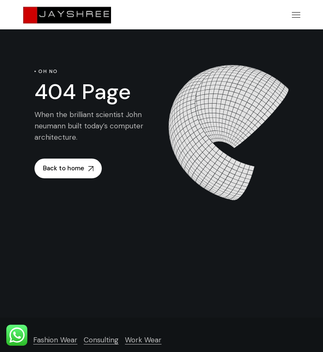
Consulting (101, 339)
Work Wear (143, 339)
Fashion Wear (55, 339)
